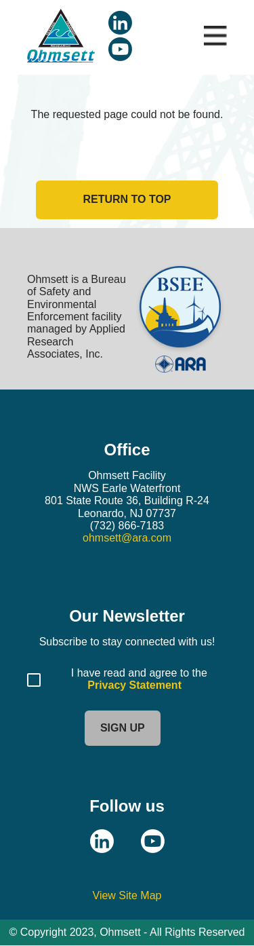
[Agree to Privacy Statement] (34, 680)
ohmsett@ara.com (127, 538)
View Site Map (127, 895)
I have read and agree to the (140, 673)
